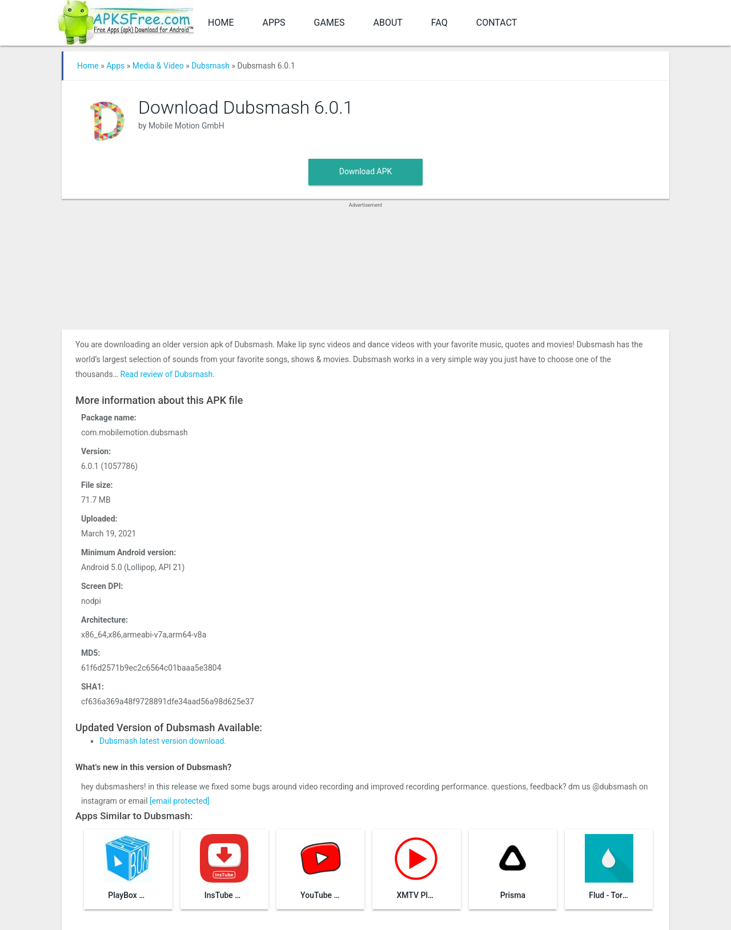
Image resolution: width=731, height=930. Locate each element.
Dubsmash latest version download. (162, 740)
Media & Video (158, 65)
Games (329, 22)
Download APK (365, 171)
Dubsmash (210, 65)
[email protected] (180, 800)
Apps (273, 22)
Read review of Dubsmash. (168, 374)
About (388, 22)
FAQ (439, 22)
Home (221, 22)
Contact (496, 22)
